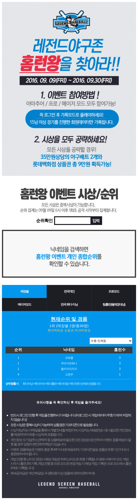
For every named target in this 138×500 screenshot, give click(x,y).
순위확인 (44, 220)
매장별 (24, 291)
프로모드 (113, 291)
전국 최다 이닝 (69, 304)
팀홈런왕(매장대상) (114, 304)
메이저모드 (24, 304)
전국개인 (69, 291)
